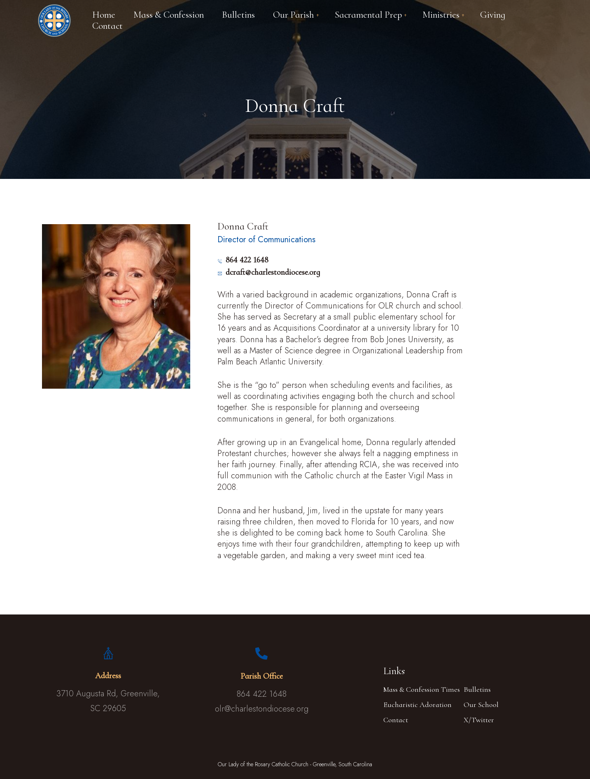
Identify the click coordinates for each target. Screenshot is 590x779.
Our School (481, 704)
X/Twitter (479, 719)
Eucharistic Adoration (417, 704)
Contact (395, 719)
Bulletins (477, 689)
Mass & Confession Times (421, 689)
